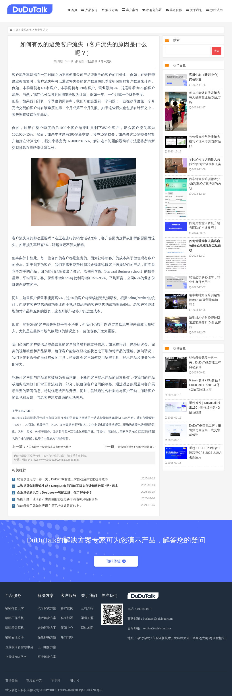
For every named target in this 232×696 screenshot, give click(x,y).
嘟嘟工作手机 (14, 618)
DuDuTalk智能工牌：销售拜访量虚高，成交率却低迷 (205, 430)
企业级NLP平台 (16, 657)
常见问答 (26, 29)
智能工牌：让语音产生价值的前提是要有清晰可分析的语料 (57, 499)
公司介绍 (87, 608)
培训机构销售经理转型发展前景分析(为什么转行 (205, 322)
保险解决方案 (47, 637)
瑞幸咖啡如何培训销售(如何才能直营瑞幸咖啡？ (204, 299)
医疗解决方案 (47, 657)
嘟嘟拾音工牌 (14, 608)
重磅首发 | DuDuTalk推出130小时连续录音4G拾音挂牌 (204, 407)
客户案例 (130, 10)
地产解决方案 (47, 618)
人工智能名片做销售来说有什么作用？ (48, 446)
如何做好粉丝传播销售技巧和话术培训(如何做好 (205, 141)
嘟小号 (74, 680)
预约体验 (116, 561)
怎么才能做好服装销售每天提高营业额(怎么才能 (205, 97)
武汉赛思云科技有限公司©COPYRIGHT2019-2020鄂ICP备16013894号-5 (53, 690)
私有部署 (67, 618)
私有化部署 (152, 10)
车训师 (55, 680)
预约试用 (214, 10)
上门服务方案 (47, 647)
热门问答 (67, 637)
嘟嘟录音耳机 (14, 627)
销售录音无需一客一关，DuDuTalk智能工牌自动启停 (205, 362)
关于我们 (194, 10)
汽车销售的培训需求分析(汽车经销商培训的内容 (205, 183)
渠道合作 (174, 10)
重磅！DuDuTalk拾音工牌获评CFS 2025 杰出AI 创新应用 (205, 452)
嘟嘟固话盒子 (14, 637)
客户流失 (106, 61)
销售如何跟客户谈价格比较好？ (136, 446)
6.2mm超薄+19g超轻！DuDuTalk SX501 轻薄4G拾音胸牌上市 (205, 385)
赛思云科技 (34, 680)
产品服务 (89, 10)
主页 (15, 29)
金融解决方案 (47, 627)
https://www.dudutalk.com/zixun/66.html (56, 459)
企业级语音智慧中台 (19, 647)
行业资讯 (40, 29)
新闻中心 (67, 627)
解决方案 (110, 10)
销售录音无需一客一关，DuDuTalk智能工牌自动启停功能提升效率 (62, 479)
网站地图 (87, 627)
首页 (72, 10)
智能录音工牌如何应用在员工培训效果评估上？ (49, 506)
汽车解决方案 (47, 608)
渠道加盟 (87, 618)
